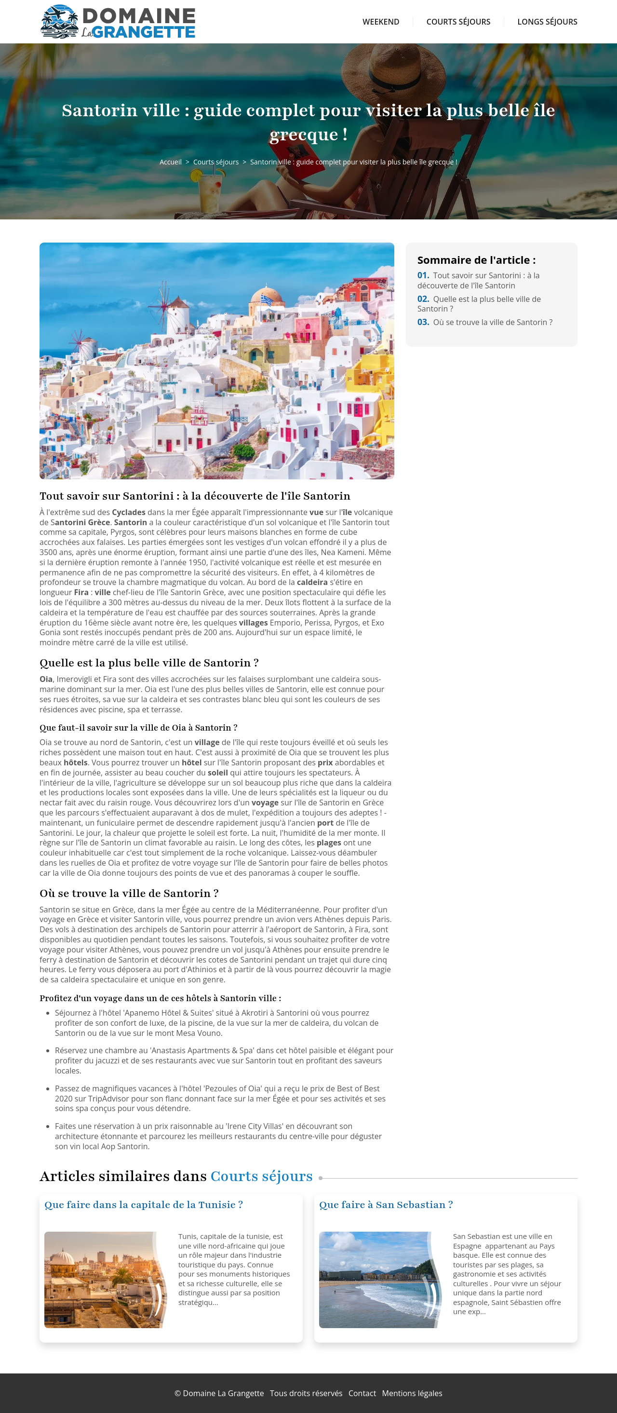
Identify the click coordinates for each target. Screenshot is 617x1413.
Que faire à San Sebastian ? (386, 1205)
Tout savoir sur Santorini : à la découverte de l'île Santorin (478, 280)
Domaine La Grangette (223, 1393)
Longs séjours (547, 21)
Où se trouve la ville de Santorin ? (484, 322)
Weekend (380, 21)
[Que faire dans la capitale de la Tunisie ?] (107, 1280)
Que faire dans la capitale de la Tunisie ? (143, 1205)
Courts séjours (459, 21)
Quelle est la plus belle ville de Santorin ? (479, 304)
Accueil (171, 161)
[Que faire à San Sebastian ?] (382, 1280)
